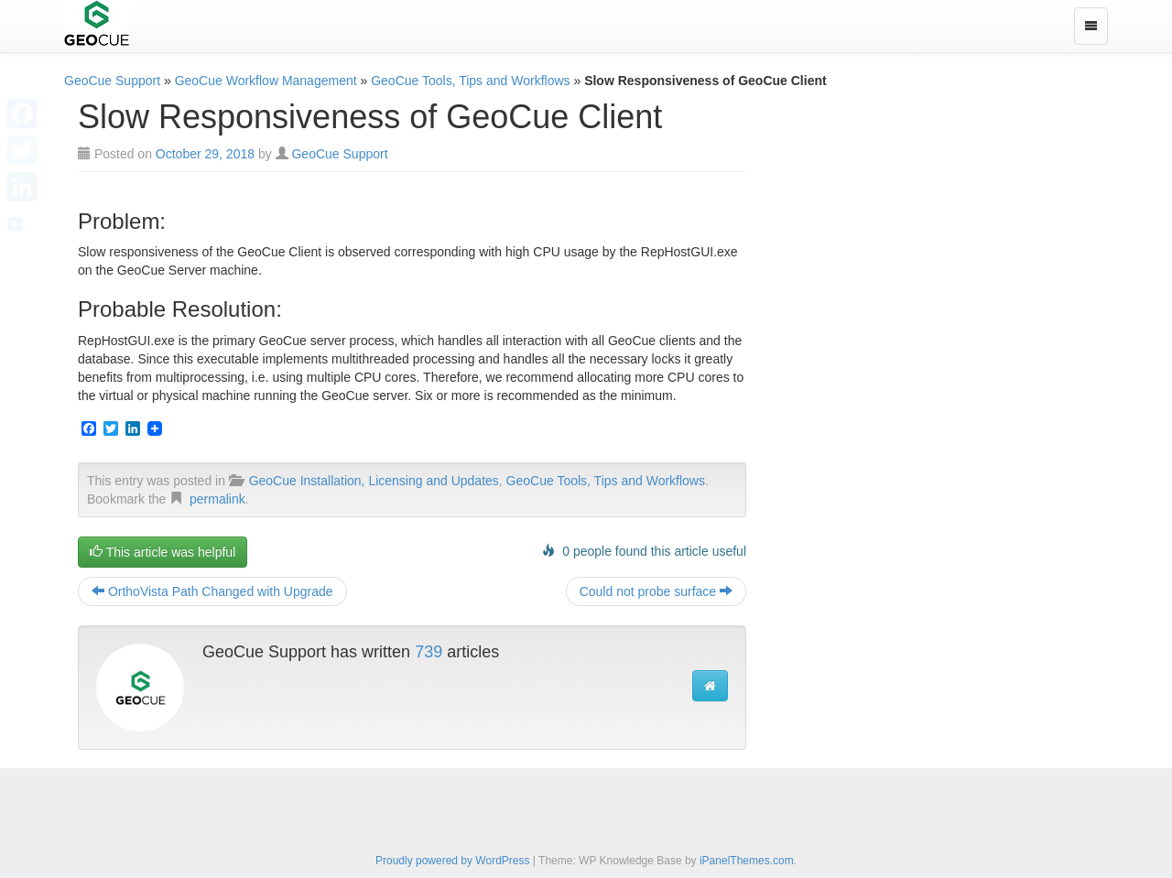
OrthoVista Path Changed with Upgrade (212, 591)
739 (428, 652)
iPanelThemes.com (747, 860)
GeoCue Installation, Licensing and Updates (374, 480)
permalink (217, 499)
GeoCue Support (112, 80)
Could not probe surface (656, 591)
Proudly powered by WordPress (452, 860)
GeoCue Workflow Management (266, 80)
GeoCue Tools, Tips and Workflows (470, 80)
